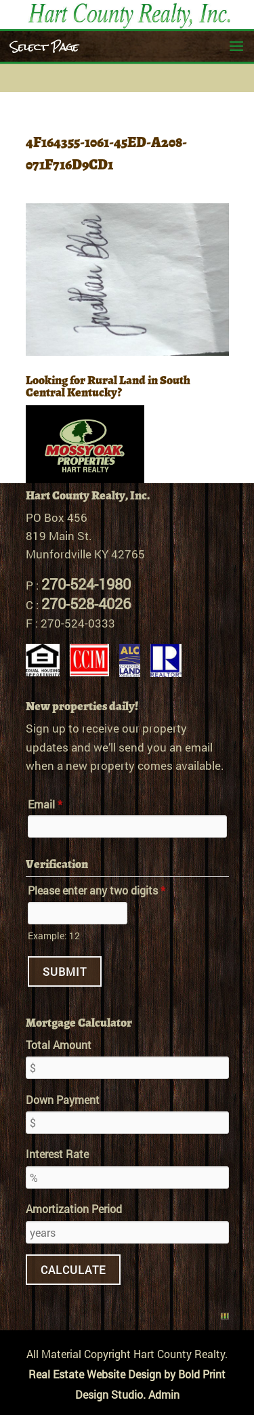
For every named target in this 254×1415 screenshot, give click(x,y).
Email (45, 804)
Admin (163, 1394)
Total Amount (58, 1045)
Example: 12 (54, 935)
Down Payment (63, 1099)
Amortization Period (74, 1209)
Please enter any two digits (96, 890)
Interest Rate (57, 1154)
